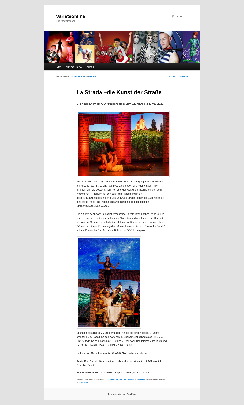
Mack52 (92, 76)
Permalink (85, 382)
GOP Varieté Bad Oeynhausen (121, 380)
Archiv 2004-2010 (74, 67)
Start (59, 67)
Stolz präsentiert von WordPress (122, 394)
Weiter (184, 76)
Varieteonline (70, 16)
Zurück (173, 76)
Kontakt (90, 67)
